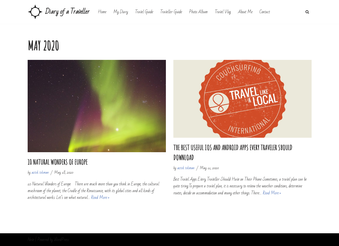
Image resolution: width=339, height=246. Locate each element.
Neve (31, 240)
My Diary (120, 11)
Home (102, 11)
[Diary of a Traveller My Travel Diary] (58, 11)
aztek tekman (40, 172)
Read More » (100, 197)
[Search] (307, 12)
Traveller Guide (171, 11)
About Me (245, 11)
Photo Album (198, 11)
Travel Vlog (223, 11)
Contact (265, 11)
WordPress (61, 240)
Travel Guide (144, 11)
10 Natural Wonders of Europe (57, 162)
